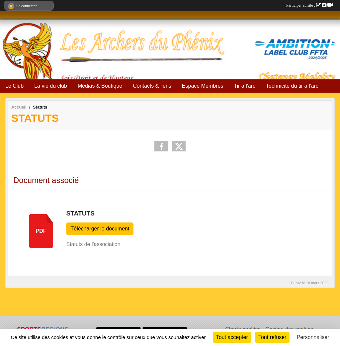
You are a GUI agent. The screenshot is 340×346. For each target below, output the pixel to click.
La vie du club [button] (50, 86)
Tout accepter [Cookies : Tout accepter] (232, 337)
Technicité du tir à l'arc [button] (292, 86)
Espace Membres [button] (202, 86)
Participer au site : (309, 5)
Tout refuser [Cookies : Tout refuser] (272, 337)
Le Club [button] (14, 86)
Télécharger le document (99, 228)
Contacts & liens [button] (152, 86)
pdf (41, 231)
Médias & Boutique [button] (100, 86)
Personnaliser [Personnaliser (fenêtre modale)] (313, 337)
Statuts (80, 213)
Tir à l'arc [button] (244, 86)
